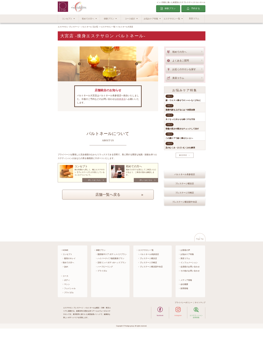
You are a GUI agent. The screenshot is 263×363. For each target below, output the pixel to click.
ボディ (67, 313)
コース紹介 (130, 19)
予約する (195, 8)
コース (65, 308)
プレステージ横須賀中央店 (184, 210)
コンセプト (67, 19)
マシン (67, 317)
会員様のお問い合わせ (190, 299)
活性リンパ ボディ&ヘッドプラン (111, 295)
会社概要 (184, 317)
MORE (183, 155)
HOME (65, 283)
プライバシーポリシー (183, 335)
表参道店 (121, 99)
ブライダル (69, 325)
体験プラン (170, 8)
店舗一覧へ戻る (107, 195)
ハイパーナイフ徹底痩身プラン (110, 291)
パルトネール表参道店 (184, 183)
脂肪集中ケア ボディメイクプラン (112, 287)
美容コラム (194, 18)
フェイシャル (70, 321)
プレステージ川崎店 (184, 201)
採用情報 (184, 321)
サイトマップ (200, 335)
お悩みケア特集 (151, 19)
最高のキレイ (70, 291)
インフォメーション (189, 295)
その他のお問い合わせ (190, 303)
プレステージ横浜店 (184, 192)
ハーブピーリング (105, 299)
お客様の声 (185, 283)
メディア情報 (186, 313)
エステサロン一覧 (172, 19)
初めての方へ (88, 19)
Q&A (66, 299)
